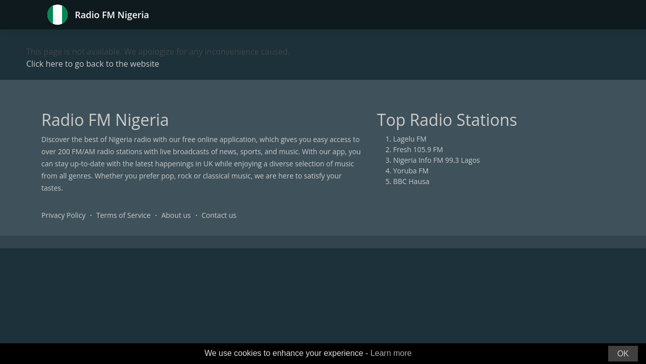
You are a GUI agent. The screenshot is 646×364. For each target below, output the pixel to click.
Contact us (218, 215)
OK (623, 353)
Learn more (391, 353)
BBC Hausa (411, 181)
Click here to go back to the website (92, 63)
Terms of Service (123, 215)
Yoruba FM (410, 170)
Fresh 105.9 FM (418, 149)
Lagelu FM (409, 139)
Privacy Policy (63, 215)
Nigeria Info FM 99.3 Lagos (436, 160)
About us (176, 215)
